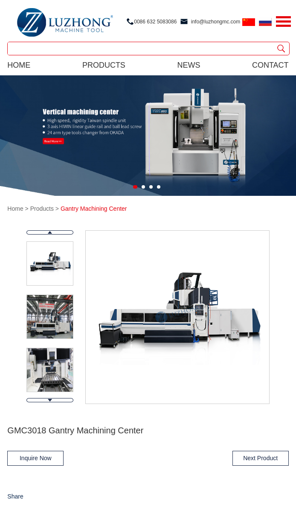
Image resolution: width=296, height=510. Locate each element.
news (188, 65)
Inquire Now (36, 458)
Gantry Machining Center (94, 208)
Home (18, 65)
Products (42, 208)
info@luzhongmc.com (216, 22)
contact (270, 65)
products (103, 65)
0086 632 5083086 (155, 22)
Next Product (260, 458)
